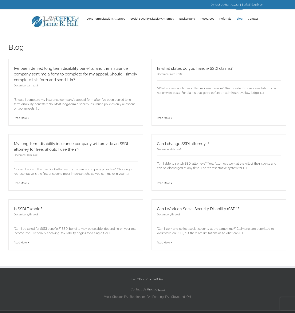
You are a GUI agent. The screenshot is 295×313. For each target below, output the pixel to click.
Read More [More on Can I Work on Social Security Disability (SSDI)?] (159, 240)
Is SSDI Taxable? (28, 207)
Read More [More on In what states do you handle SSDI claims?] (159, 102)
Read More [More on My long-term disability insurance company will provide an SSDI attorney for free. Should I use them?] (28, 178)
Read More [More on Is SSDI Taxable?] (20, 240)
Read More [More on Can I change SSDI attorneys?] (167, 173)
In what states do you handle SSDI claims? (191, 68)
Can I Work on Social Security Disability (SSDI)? (194, 207)
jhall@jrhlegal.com (252, 4)
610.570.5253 (156, 287)
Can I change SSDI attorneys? (187, 139)
